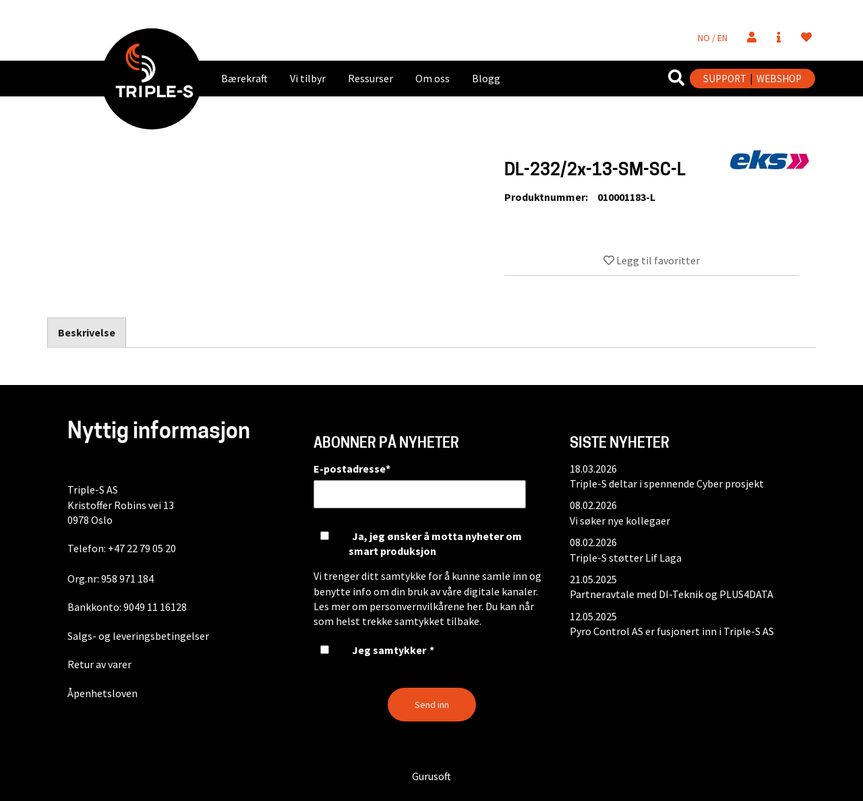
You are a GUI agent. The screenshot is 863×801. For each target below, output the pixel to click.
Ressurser (370, 78)
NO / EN (712, 38)
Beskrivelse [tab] (86, 332)
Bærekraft (244, 78)
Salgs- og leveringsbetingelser (138, 636)
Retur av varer (99, 664)
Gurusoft (431, 776)
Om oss (432, 78)
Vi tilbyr (308, 78)
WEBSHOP (779, 78)
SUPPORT (724, 78)
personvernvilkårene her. (426, 606)
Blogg (486, 78)
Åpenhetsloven (102, 693)
